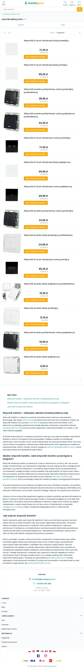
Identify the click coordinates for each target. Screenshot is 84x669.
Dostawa (5, 625)
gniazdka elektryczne (56, 558)
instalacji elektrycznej (12, 428)
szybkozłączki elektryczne (38, 563)
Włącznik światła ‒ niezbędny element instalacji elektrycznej (33, 399)
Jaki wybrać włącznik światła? (20, 406)
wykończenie (28, 420)
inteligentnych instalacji (13, 507)
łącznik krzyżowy (10, 479)
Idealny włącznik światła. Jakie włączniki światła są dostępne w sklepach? (38, 402)
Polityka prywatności (9, 642)
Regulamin (6, 638)
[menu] (4, 3)
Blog (3, 607)
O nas (4, 603)
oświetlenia (35, 422)
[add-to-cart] (36, 57)
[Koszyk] (79, 3)
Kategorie (21, 25)
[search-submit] (79, 9)
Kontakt (5, 611)
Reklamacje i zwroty (9, 629)
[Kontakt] (65, 3)
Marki (63, 25)
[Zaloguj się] (72, 3)
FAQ (3, 620)
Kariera (4, 646)
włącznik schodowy (60, 476)
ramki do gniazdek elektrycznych (61, 447)
